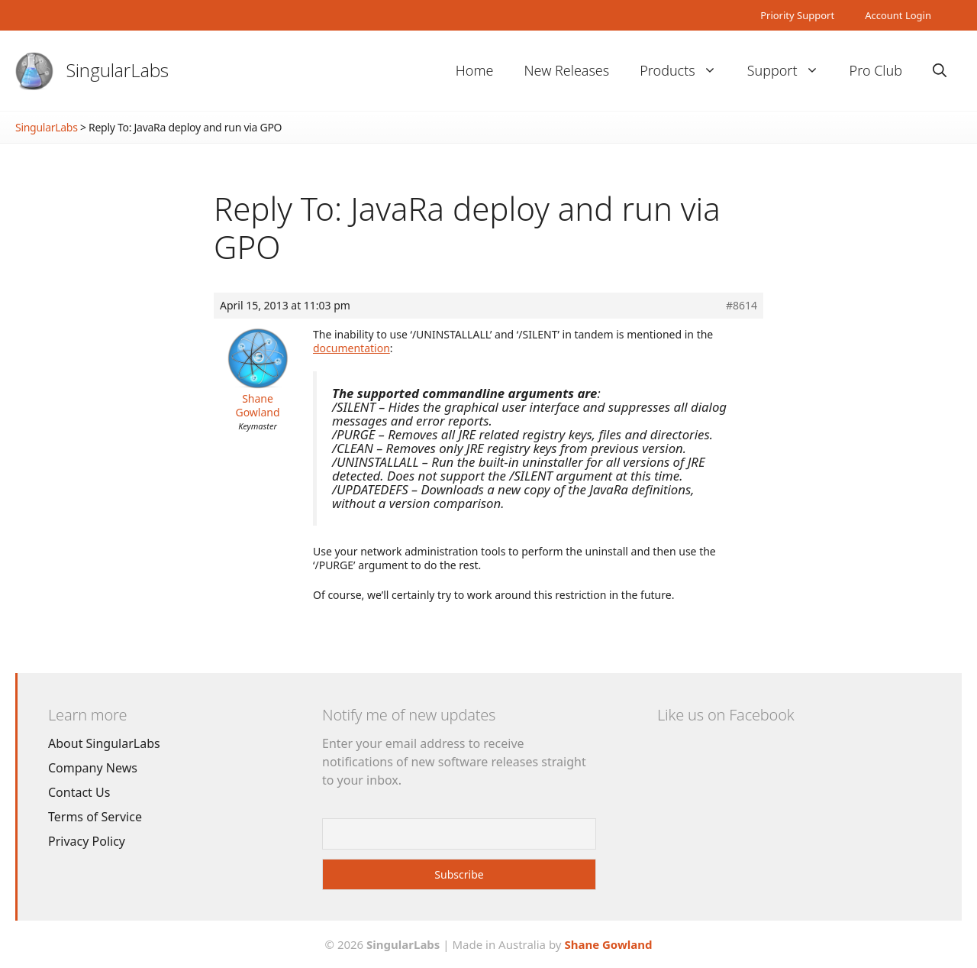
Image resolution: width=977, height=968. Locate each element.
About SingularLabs (104, 743)
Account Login (898, 15)
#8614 (741, 305)
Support (790, 71)
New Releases (566, 70)
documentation (351, 348)
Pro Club (876, 70)
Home (475, 70)
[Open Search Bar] (939, 71)
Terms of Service (95, 816)
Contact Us (79, 792)
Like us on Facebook (725, 714)
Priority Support (797, 15)
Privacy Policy (86, 841)
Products (685, 71)
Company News (92, 767)
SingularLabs (117, 70)
